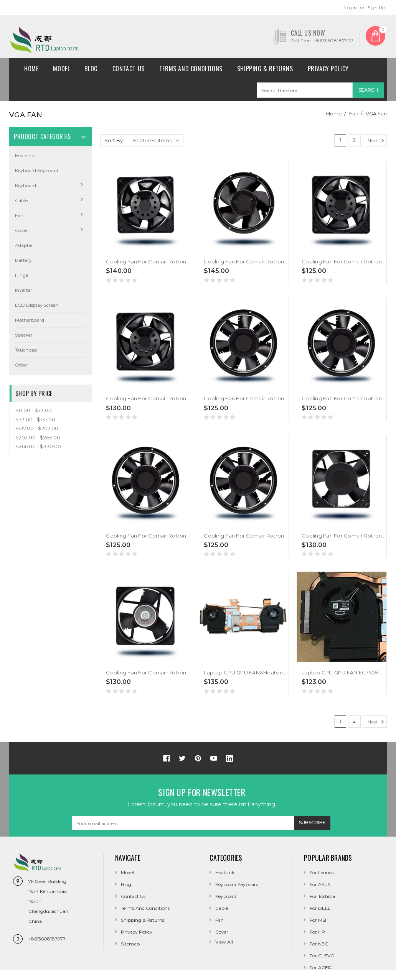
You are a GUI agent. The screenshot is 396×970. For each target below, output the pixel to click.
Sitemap (130, 944)
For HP (317, 932)
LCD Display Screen (36, 305)
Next (377, 141)
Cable (21, 200)
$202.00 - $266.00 (37, 437)
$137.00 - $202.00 (36, 428)
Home (31, 68)
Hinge (21, 275)
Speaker (24, 335)
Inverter (23, 290)
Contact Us (128, 68)
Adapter (24, 245)
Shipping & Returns (265, 68)
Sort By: (114, 140)
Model (61, 68)
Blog (90, 68)
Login (350, 7)
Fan (353, 113)
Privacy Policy (328, 68)
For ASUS (320, 884)
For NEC (319, 944)
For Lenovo (322, 872)
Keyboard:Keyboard (36, 170)
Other (21, 365)
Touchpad (26, 350)
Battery (23, 260)
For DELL (320, 908)
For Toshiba (322, 896)
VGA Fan (376, 113)
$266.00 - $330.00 (38, 446)
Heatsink (24, 155)
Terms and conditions (191, 68)
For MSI (318, 920)
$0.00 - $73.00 (33, 410)
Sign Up (376, 7)
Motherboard (29, 320)
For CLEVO (322, 955)
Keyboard (25, 185)
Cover (21, 230)
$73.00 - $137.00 (35, 419)
